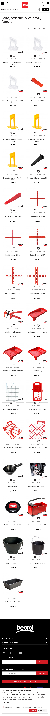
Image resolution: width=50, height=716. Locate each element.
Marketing (38, 707)
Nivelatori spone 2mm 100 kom (12, 101)
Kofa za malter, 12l (13, 563)
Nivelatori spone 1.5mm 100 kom (37, 63)
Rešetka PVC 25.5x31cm (12, 448)
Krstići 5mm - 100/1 (37, 293)
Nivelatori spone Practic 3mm (12, 178)
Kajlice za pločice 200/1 (13, 216)
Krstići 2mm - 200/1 (13, 255)
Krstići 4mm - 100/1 (12, 293)
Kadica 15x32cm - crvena (37, 332)
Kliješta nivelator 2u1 (13, 332)
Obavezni (8, 707)
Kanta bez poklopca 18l (37, 486)
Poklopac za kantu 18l (12, 525)
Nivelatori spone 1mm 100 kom (12, 63)
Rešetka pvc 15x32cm (37, 409)
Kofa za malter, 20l (37, 563)
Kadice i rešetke (37, 328)
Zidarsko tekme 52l (12, 602)
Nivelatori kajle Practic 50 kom (37, 178)
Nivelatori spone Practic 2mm (37, 140)
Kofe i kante (13, 483)
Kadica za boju (37, 371)
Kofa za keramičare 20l (37, 525)
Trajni (18, 707)
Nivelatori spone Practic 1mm (12, 140)
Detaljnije (5, 702)
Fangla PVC (12, 486)
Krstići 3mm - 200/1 (37, 255)
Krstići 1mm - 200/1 (37, 216)
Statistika (27, 707)
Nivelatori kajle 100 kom (37, 101)
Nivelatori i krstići (12, 59)
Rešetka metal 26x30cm (12, 409)
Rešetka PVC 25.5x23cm (37, 448)
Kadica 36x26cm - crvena (13, 371)
